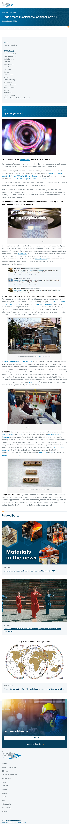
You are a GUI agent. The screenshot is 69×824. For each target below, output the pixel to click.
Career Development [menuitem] (9, 775)
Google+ (5, 304)
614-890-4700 (20, 823)
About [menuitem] (4, 782)
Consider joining (41, 259)
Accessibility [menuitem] (6, 808)
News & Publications (12, 28)
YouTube (12, 304)
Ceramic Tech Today (24, 28)
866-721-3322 (7, 823)
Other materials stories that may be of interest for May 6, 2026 (29, 571)
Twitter (63, 301)
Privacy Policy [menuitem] (7, 804)
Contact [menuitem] (5, 786)
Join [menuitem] (3, 800)
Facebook (56, 301)
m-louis (39, 356)
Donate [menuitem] (4, 793)
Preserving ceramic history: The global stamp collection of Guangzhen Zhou (34, 689)
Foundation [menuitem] (6, 789)
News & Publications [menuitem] (9, 767)
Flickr (18, 304)
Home (4, 28)
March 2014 (22, 254)
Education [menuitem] (5, 771)
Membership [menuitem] (6, 778)
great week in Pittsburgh (11, 455)
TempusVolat (25, 160)
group (39, 304)
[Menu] (66, 4)
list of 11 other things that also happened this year (31, 178)
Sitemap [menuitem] (5, 811)
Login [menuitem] (4, 797)
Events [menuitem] (4, 764)
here (54, 256)
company (48, 304)
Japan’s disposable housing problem (17, 361)
